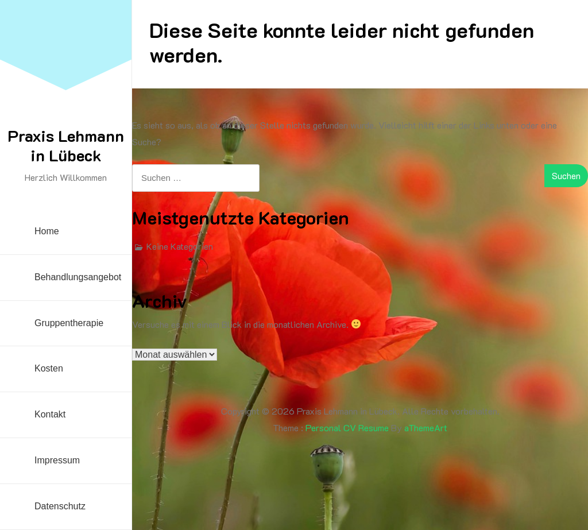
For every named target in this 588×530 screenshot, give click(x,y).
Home (46, 231)
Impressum (57, 460)
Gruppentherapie (68, 323)
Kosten (48, 368)
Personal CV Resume (347, 427)
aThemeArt (425, 427)
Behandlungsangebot (77, 277)
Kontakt (49, 414)
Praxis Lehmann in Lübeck (65, 145)
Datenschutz (60, 506)
